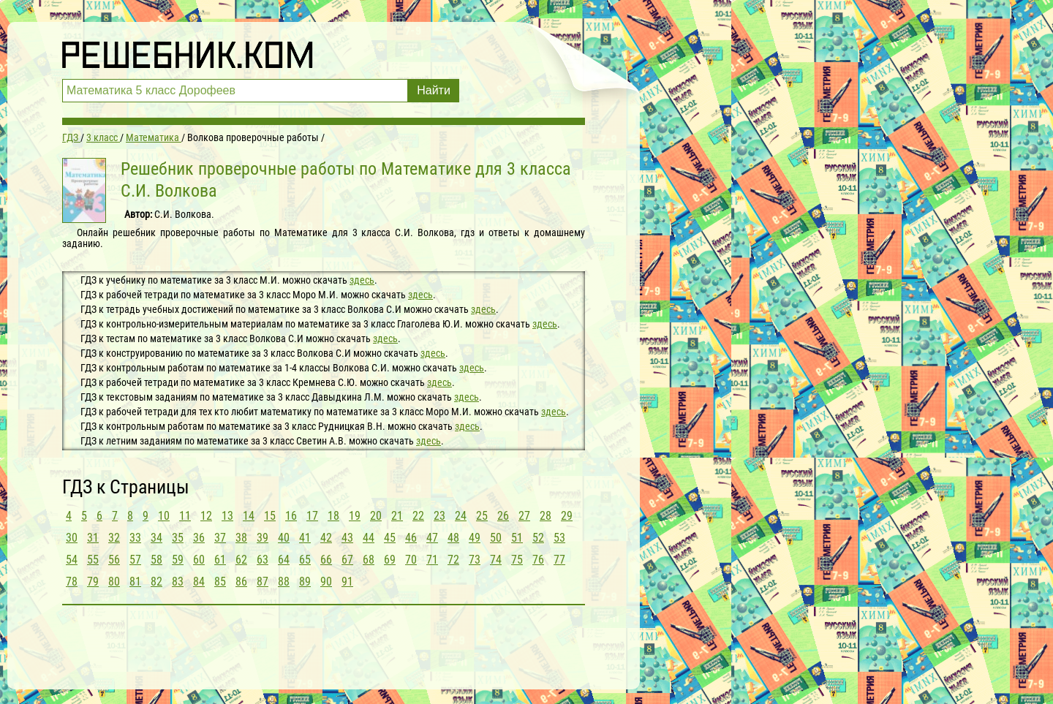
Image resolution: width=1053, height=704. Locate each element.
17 (312, 516)
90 (326, 581)
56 (114, 560)
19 (355, 516)
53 (559, 538)
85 (220, 581)
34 (156, 538)
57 (135, 560)
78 (72, 581)
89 (305, 581)
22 (418, 516)
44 (368, 538)
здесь (362, 280)
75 (517, 560)
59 (178, 560)
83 (178, 581)
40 (284, 538)
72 (453, 560)
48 (453, 538)
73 (474, 560)
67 (347, 560)
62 (241, 560)
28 (545, 516)
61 (220, 560)
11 (185, 516)
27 (524, 516)
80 (114, 581)
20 (376, 516)
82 (156, 581)
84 (199, 581)
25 (482, 516)
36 (199, 538)
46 (411, 538)
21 (397, 516)
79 (93, 581)
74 (496, 560)
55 (93, 560)
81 (135, 581)
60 (199, 560)
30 (72, 538)
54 (72, 560)
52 (538, 538)
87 (262, 581)
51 (517, 538)
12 (206, 516)
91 (347, 581)
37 (220, 538)
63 (262, 560)
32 (114, 538)
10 (164, 516)
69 (390, 560)
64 (284, 560)
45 (390, 538)
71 (432, 560)
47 (432, 538)
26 (503, 516)
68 (368, 560)
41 (305, 538)
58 (156, 560)
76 (538, 560)
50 (496, 538)
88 (284, 581)
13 (227, 516)
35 (178, 538)
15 (270, 516)
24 (461, 516)
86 (241, 581)
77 (559, 560)
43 (347, 538)
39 (262, 538)
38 (241, 538)
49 (474, 538)
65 (305, 560)
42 (326, 538)
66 (326, 560)
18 (333, 516)
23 (439, 516)
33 (135, 538)
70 (411, 560)
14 (248, 516)
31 (93, 538)
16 (291, 516)
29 (567, 516)
